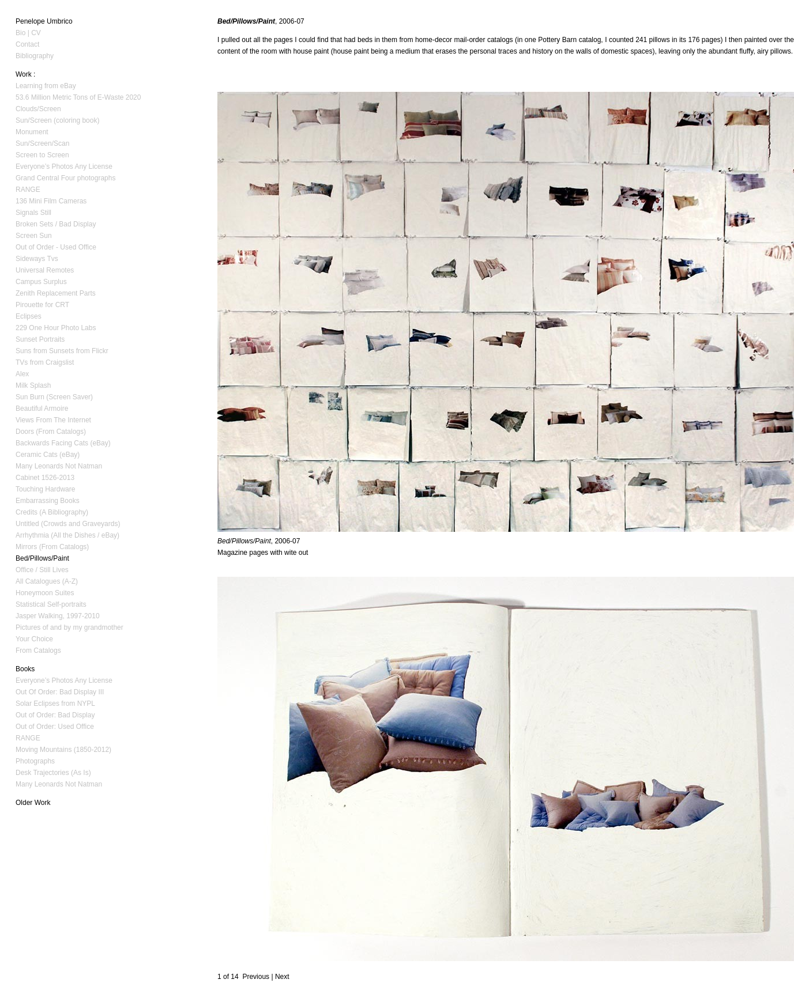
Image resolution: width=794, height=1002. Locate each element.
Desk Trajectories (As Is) (53, 773)
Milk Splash (33, 385)
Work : (25, 74)
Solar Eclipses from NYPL (55, 703)
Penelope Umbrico (44, 21)
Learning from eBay (46, 86)
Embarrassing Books (48, 501)
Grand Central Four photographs (65, 178)
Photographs (35, 761)
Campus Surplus (41, 282)
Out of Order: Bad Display (55, 715)
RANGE (28, 190)
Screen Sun (34, 236)
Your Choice (34, 639)
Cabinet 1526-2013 (45, 478)
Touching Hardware (45, 489)
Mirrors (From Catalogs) (52, 547)
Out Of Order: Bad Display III (60, 692)
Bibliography (35, 56)
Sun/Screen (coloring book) (57, 120)
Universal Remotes (45, 270)
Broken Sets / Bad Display (56, 224)
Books (25, 669)
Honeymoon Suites (45, 593)
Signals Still (33, 213)
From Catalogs (38, 650)
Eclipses (29, 316)
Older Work (33, 803)
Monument (32, 132)
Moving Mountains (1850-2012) (63, 750)
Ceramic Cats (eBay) (48, 455)
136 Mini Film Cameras (51, 201)
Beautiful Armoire (42, 408)
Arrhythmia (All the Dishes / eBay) (67, 535)
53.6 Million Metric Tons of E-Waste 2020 (78, 97)
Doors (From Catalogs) (51, 432)
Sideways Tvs (37, 259)
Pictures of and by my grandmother (69, 627)
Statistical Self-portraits (51, 604)
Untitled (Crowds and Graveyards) (68, 524)
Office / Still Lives (42, 570)
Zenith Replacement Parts (56, 293)
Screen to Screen (42, 155)
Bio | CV (28, 33)
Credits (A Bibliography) (52, 512)
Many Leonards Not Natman (59, 466)
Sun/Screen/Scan (42, 143)
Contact (27, 44)
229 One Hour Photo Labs (56, 328)
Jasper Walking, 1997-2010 (58, 616)
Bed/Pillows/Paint (42, 558)
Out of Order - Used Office (56, 247)
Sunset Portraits (40, 339)
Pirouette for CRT (42, 305)
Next (282, 977)
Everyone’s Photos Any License (64, 166)
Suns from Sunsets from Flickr (62, 351)
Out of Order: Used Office (55, 727)
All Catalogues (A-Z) (47, 581)
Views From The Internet (53, 420)
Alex (22, 374)
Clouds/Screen (38, 109)
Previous (255, 977)
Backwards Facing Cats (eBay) (63, 443)
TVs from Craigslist (45, 362)
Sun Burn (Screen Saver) (54, 397)
